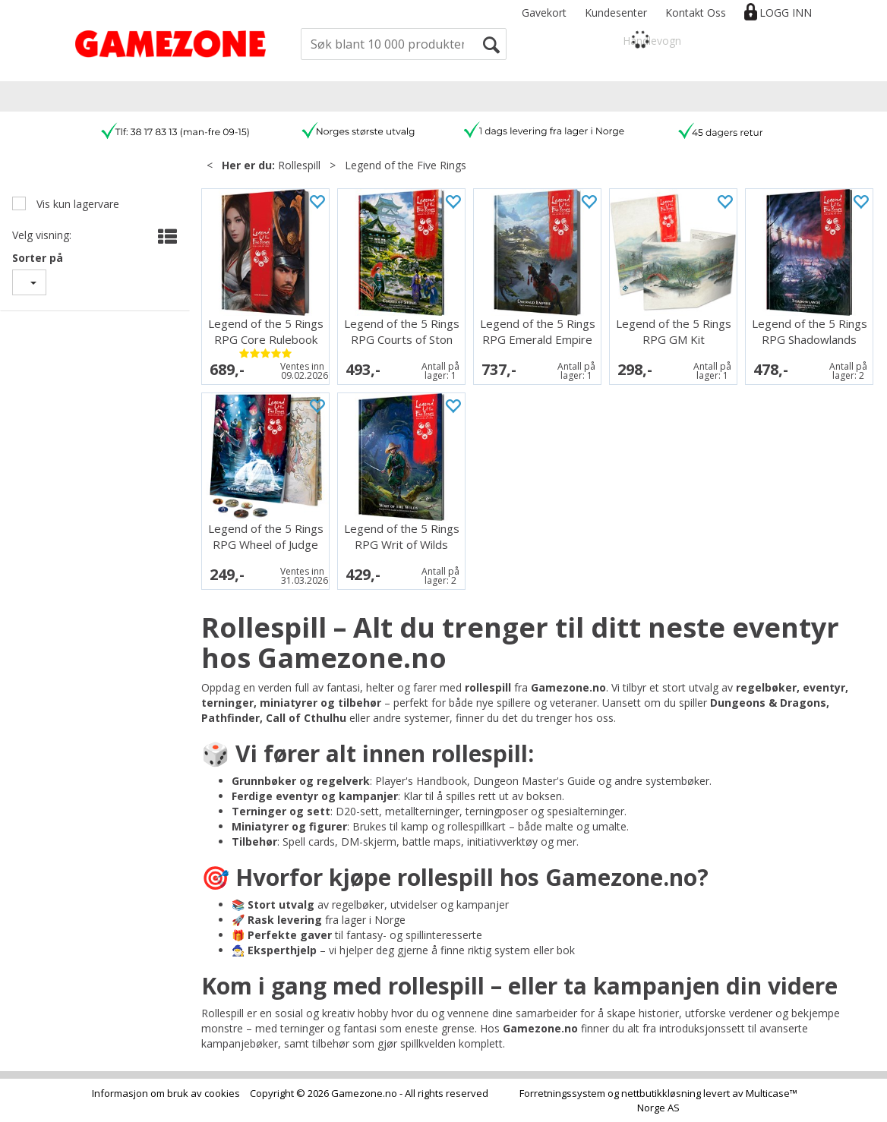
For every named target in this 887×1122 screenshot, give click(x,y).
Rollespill (299, 165)
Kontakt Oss (695, 12)
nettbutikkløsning (661, 1093)
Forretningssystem (562, 1093)
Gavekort (544, 12)
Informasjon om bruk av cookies (166, 1093)
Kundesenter (616, 12)
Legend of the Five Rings (405, 165)
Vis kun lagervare (76, 204)
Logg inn (785, 12)
